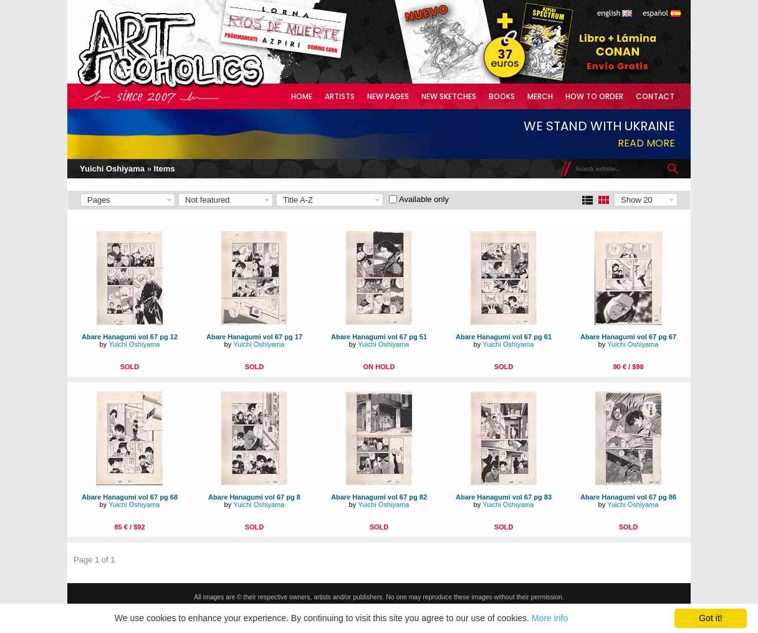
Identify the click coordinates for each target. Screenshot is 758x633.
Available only (424, 199)
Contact (655, 96)
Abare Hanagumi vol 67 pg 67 (628, 337)
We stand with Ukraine (599, 126)
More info (550, 618)
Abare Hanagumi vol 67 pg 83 (504, 497)
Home (301, 96)
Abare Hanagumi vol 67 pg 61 (504, 337)
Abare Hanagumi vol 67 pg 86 (628, 497)
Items (164, 168)
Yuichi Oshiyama (112, 168)
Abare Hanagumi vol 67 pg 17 (254, 337)
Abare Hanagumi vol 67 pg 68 (130, 497)
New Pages (388, 96)
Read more (646, 143)
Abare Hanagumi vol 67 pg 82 (379, 497)
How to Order (594, 96)
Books (502, 96)
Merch (540, 96)
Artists (340, 96)
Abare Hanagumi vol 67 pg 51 (379, 337)
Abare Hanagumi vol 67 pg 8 (254, 497)
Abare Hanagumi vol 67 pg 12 (130, 337)
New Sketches (448, 96)
